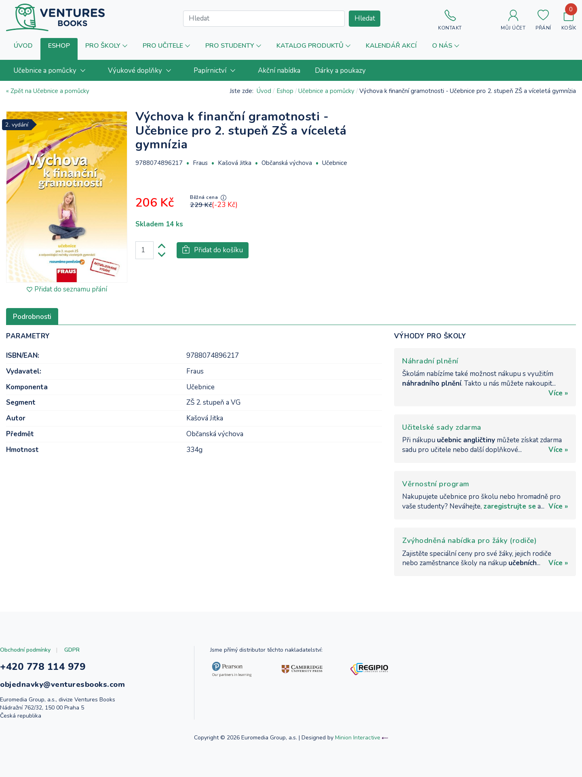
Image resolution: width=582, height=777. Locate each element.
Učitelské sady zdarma (441, 427)
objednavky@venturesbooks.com (62, 684)
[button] (59, 49)
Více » (558, 393)
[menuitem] (53, 70)
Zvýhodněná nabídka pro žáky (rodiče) (469, 540)
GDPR (72, 650)
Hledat (364, 18)
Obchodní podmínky (25, 650)
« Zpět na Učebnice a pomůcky (47, 91)
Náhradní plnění (430, 361)
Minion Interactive (357, 737)
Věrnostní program (435, 484)
